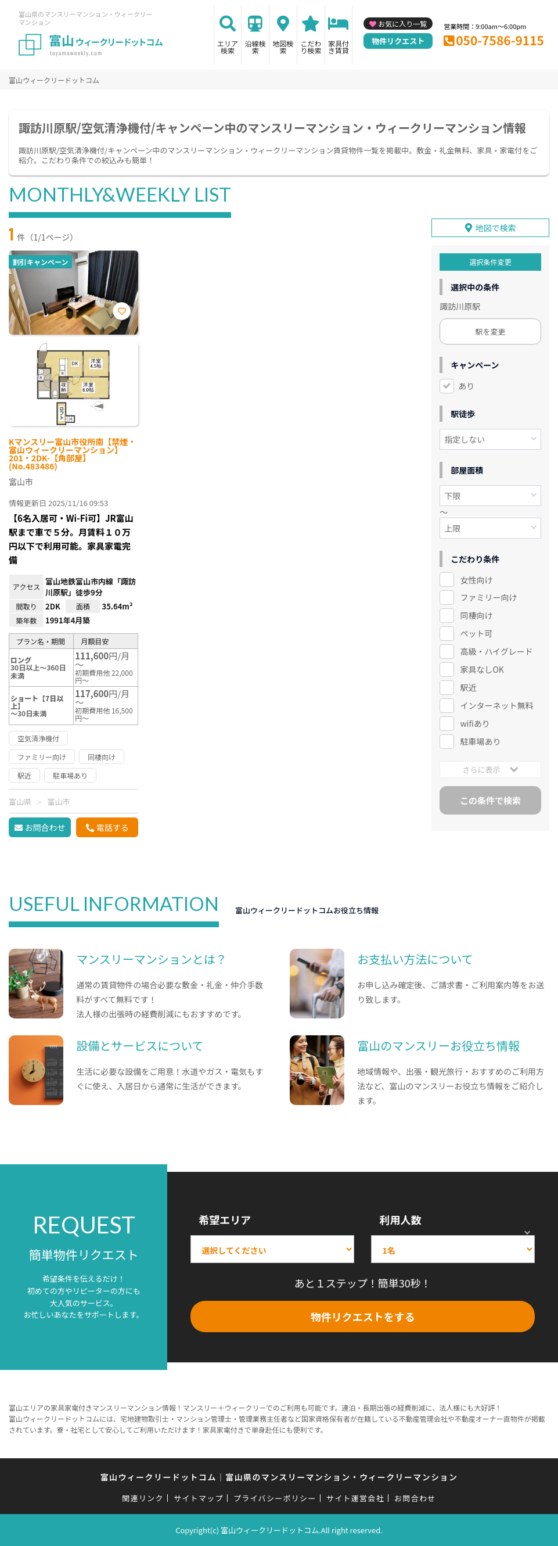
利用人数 (400, 1219)
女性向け (476, 579)
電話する (112, 827)
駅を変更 (491, 330)
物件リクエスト (398, 40)
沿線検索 (255, 46)
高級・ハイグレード (496, 651)
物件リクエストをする (363, 1316)
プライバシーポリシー (274, 1498)
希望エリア (225, 1219)
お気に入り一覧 (402, 23)
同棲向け (476, 615)
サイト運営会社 (355, 1498)
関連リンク (143, 1498)
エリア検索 (227, 46)
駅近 (468, 687)
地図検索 (283, 46)
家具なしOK (481, 669)
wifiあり (474, 723)
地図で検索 (496, 227)
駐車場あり (480, 741)
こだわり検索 (310, 46)
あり (466, 385)
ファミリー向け (488, 597)
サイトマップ (199, 1498)
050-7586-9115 (500, 40)
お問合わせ (45, 827)
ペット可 (476, 633)
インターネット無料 (496, 705)
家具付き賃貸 (338, 46)
